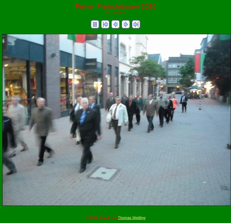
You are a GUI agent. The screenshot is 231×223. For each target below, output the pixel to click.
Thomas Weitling (131, 218)
